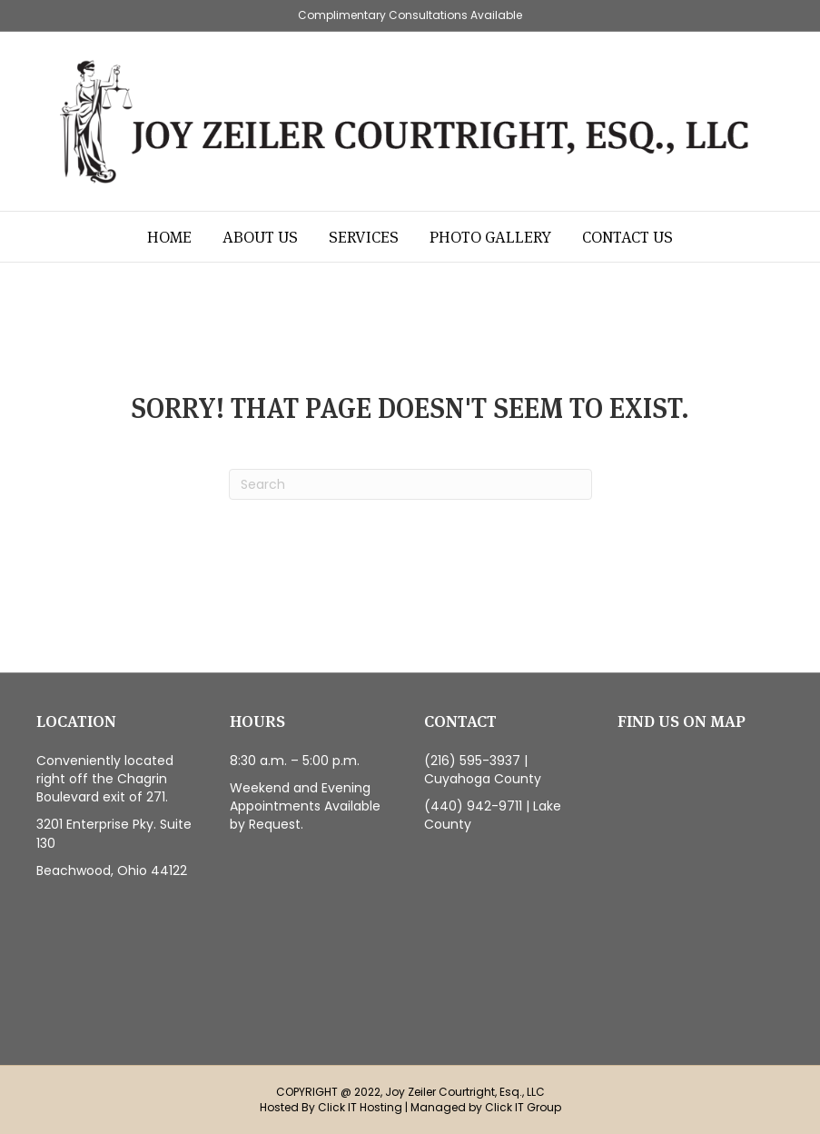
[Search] (410, 484)
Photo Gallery (490, 236)
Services (364, 236)
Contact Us (627, 236)
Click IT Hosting (360, 1107)
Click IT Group (523, 1107)
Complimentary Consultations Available (410, 15)
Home (169, 236)
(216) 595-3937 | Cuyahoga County (482, 769)
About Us (260, 236)
